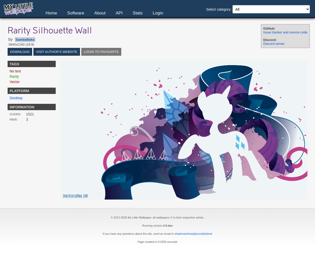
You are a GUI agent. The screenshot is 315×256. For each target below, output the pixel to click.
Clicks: (15, 114)
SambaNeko (25, 40)
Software (75, 13)
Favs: (14, 119)
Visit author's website (56, 52)
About (99, 13)
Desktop (16, 98)
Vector (15, 82)
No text (15, 71)
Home (51, 13)
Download (20, 52)
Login (158, 13)
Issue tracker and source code (285, 32)
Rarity (14, 76)
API (119, 13)
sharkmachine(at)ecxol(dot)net (193, 233)
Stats (138, 13)
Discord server (274, 44)
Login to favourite (101, 52)
